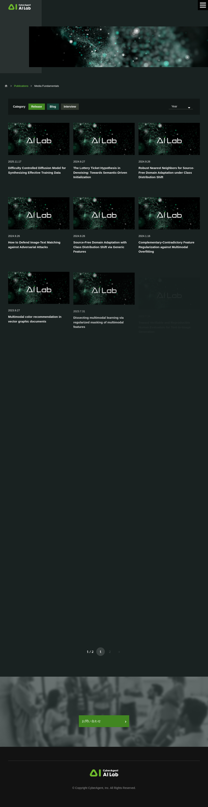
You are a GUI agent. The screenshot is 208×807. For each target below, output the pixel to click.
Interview (70, 106)
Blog (53, 106)
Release (36, 106)
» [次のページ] (119, 651)
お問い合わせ (104, 721)
